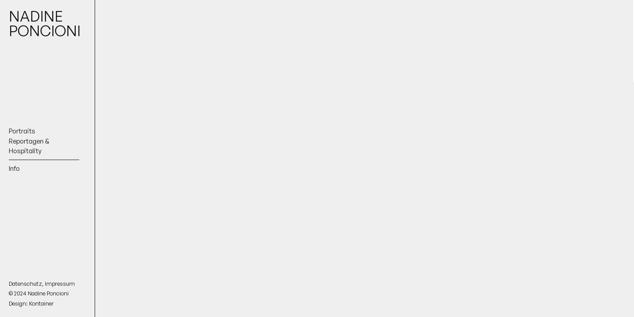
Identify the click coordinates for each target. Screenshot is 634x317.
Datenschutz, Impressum (42, 283)
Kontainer (41, 303)
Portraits (22, 131)
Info (14, 168)
